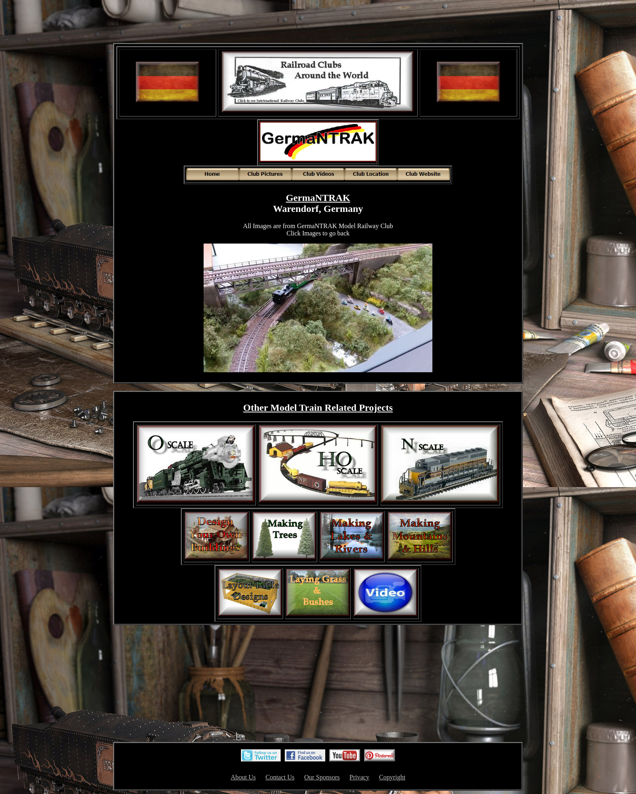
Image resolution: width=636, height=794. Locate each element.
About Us (243, 777)
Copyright (392, 777)
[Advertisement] (318, 22)
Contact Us (279, 777)
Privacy (360, 777)
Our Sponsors (322, 777)
